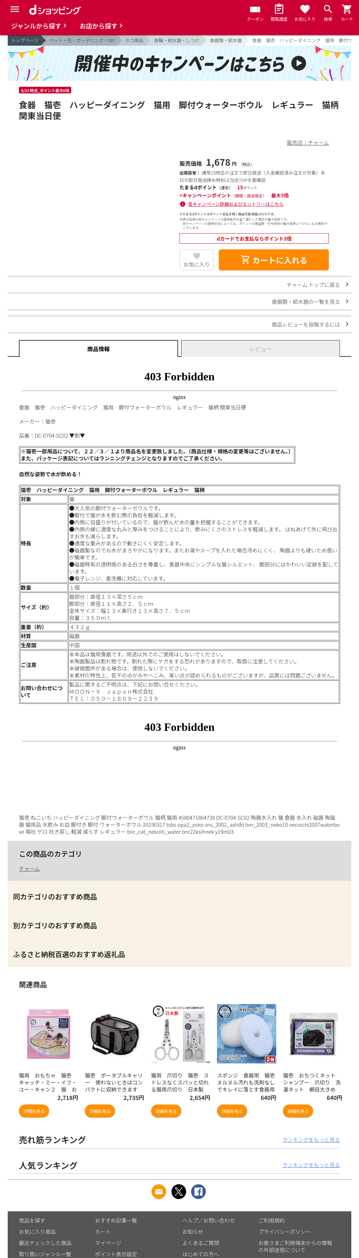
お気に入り (196, 264)
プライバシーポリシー (284, 1231)
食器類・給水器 (226, 40)
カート (103, 1231)
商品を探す (32, 1220)
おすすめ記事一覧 (116, 1220)
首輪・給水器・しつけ (176, 40)
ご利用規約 (271, 1220)
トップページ (25, 40)
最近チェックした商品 (45, 1242)
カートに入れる (273, 260)
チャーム (29, 868)
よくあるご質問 (200, 1242)
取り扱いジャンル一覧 (45, 1254)
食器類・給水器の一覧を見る (306, 301)
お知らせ (192, 1231)
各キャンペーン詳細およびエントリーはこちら (236, 204)
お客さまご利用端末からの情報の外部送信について (295, 1246)
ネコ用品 (135, 40)
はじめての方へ (200, 1254)
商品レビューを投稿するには (306, 324)
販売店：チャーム (308, 142)
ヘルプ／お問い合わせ (208, 1220)
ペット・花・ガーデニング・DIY (82, 40)
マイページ (108, 1242)
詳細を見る (34, 1111)
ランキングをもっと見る (311, 1139)
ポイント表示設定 (116, 1254)
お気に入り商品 (37, 1231)
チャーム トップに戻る (313, 284)
